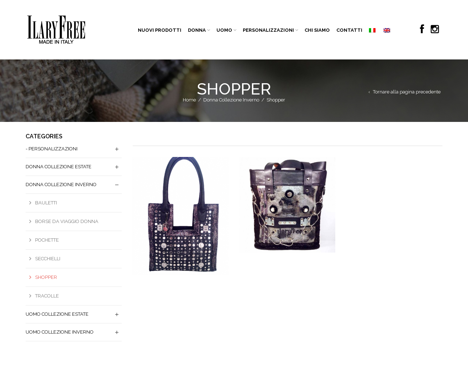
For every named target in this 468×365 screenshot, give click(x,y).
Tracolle (47, 296)
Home (189, 100)
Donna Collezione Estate (58, 166)
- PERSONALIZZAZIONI (52, 148)
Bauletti (46, 202)
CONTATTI (349, 30)
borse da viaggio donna (66, 221)
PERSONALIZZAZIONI (268, 30)
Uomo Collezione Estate (57, 314)
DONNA (197, 30)
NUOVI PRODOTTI (159, 30)
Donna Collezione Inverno (231, 100)
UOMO (224, 30)
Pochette (47, 240)
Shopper (46, 277)
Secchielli (47, 258)
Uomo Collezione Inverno (60, 332)
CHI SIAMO (317, 30)
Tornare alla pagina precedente (407, 92)
